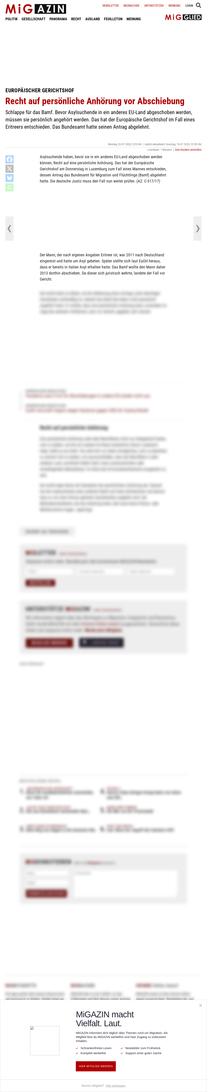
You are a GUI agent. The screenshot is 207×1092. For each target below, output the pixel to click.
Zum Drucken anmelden (188, 149)
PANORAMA (58, 19)
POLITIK (11, 19)
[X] (9, 169)
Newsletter (110, 5)
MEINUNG (134, 19)
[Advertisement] (103, 54)
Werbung (174, 5)
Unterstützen (154, 5)
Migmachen (131, 5)
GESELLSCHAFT (33, 19)
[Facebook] (9, 159)
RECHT (76, 19)
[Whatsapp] (9, 187)
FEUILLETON (113, 19)
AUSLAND (92, 19)
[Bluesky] (9, 178)
